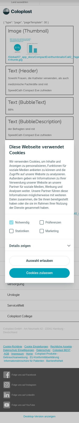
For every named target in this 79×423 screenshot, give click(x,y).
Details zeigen (20, 246)
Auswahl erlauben (39, 261)
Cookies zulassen (39, 273)
